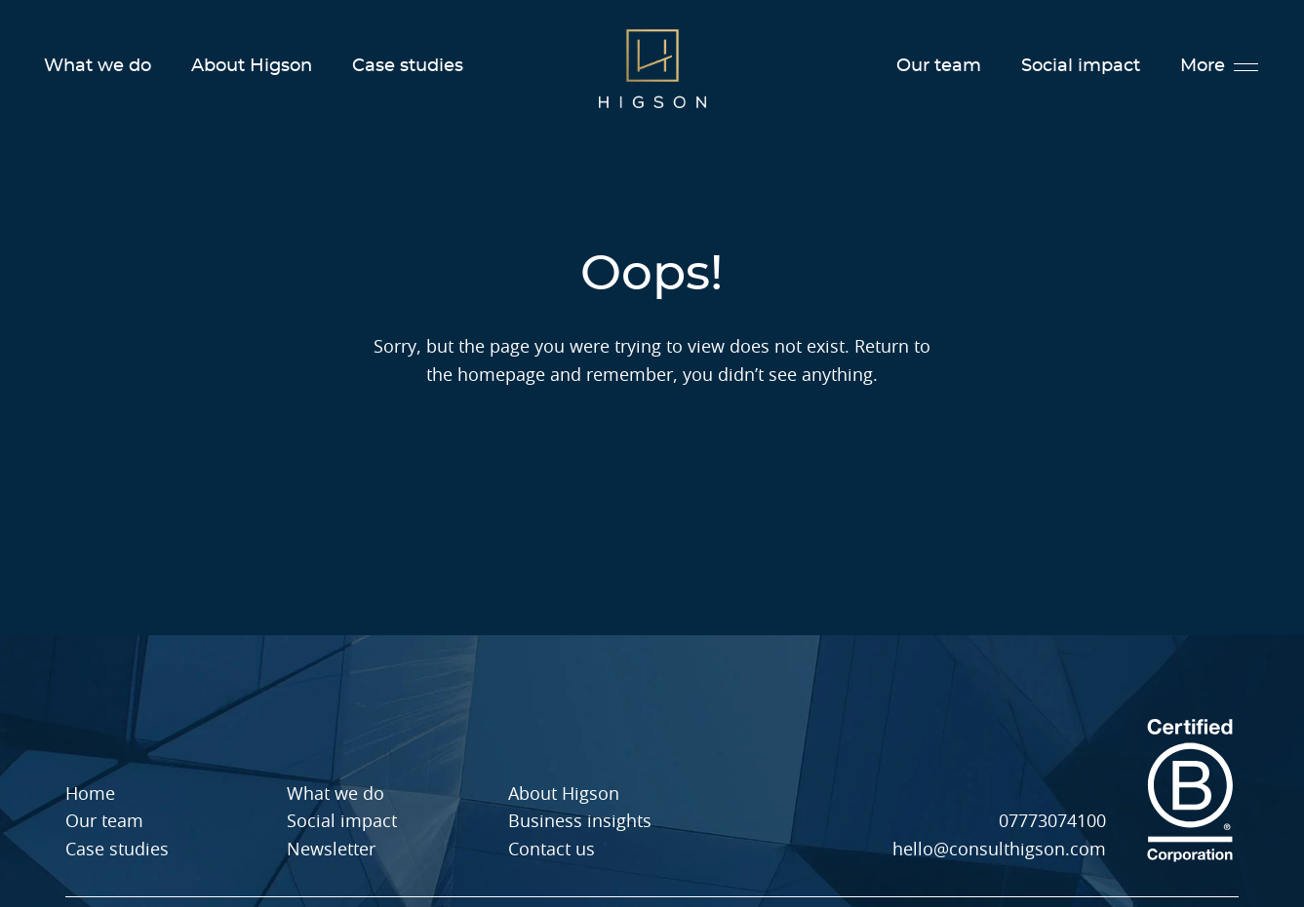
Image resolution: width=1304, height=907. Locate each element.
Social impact (1080, 66)
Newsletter (331, 850)
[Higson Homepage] (652, 67)
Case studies (407, 66)
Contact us (551, 850)
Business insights (580, 822)
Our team (938, 66)
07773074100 (1052, 822)
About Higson (251, 66)
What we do (97, 66)
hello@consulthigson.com (999, 850)
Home (90, 795)
